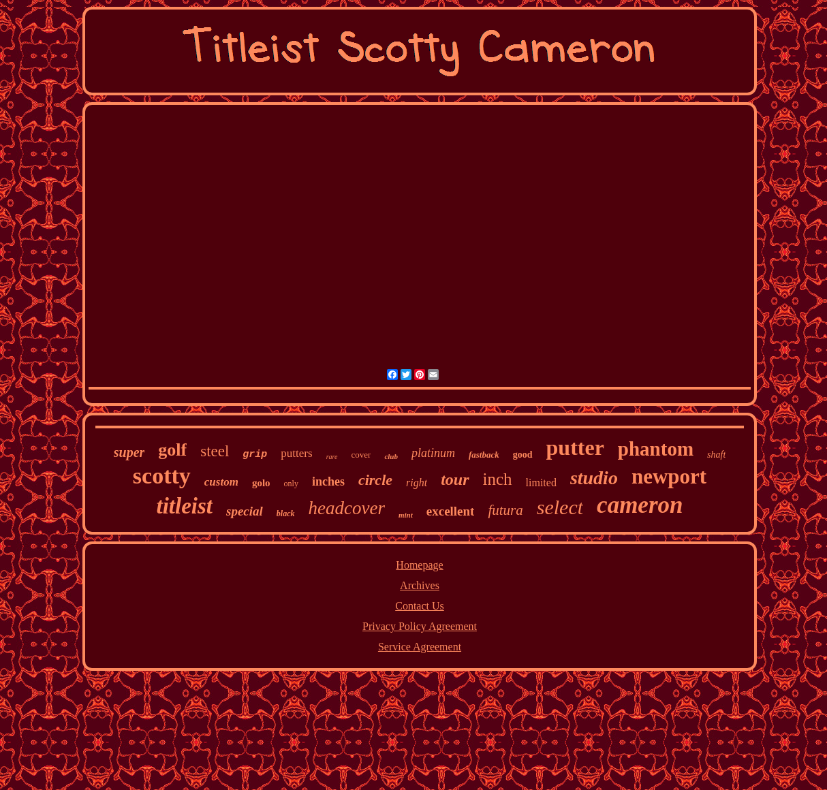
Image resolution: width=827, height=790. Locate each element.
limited (541, 482)
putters (296, 453)
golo (261, 482)
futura (505, 510)
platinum (433, 453)
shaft (716, 454)
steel (214, 451)
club (391, 456)
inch (497, 479)
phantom (655, 449)
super (129, 452)
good (523, 454)
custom (221, 481)
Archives (419, 585)
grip (255, 454)
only (291, 483)
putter (575, 447)
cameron (640, 505)
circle (375, 479)
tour (455, 479)
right (416, 482)
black (286, 513)
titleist (185, 506)
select (560, 507)
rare (332, 456)
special (244, 511)
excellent (450, 511)
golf (172, 450)
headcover (347, 508)
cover (361, 454)
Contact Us (419, 606)
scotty (162, 475)
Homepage (419, 565)
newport (668, 476)
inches (328, 481)
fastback (484, 454)
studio (594, 477)
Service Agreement (419, 646)
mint (406, 515)
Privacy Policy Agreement (419, 626)
